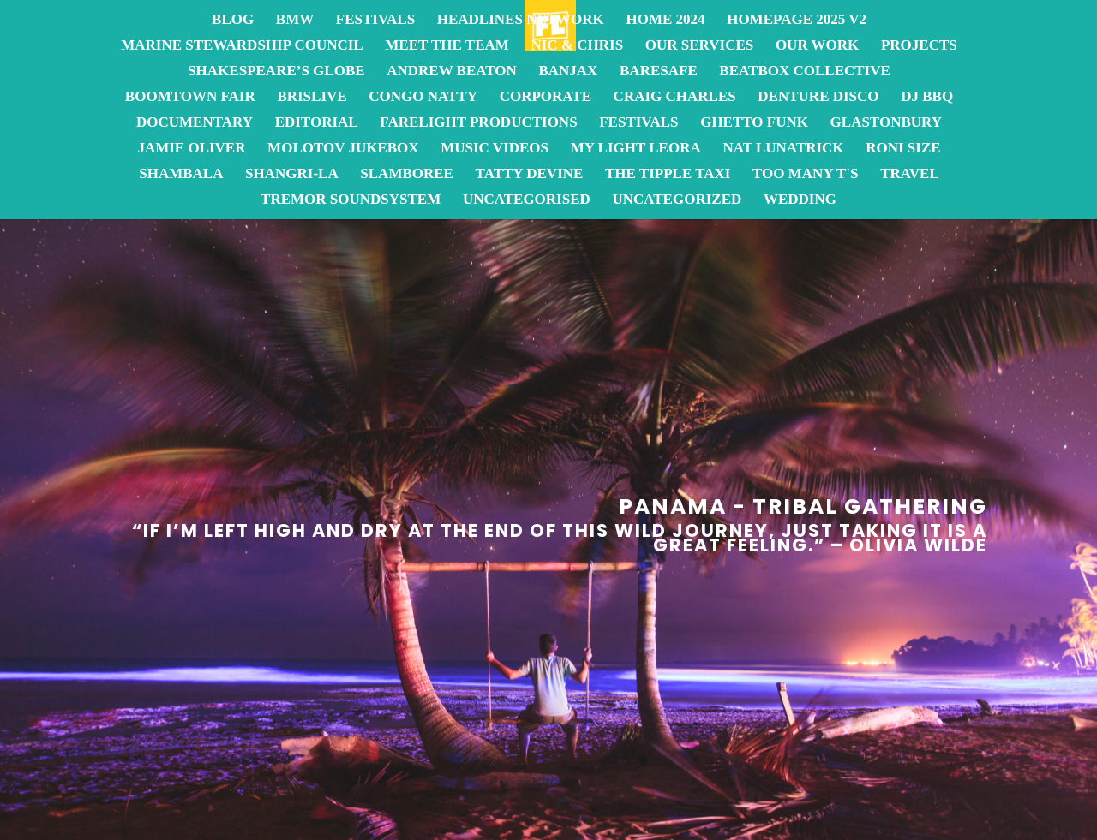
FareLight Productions (478, 123)
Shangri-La (292, 175)
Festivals (375, 20)
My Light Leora (636, 149)
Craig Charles (675, 97)
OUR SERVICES (699, 46)
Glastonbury (886, 123)
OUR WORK (817, 46)
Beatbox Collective (804, 72)
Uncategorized (676, 200)
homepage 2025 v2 (796, 20)
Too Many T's (805, 175)
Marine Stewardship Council (242, 46)
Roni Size (903, 149)
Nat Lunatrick (782, 149)
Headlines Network (520, 20)
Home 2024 (665, 20)
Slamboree (406, 175)
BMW (295, 20)
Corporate (545, 97)
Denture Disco (818, 97)
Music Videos (494, 149)
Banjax (567, 72)
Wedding (800, 200)
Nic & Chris (577, 46)
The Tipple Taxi (667, 175)
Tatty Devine (530, 175)
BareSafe (659, 72)
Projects (919, 46)
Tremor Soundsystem (351, 200)
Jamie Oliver (191, 149)
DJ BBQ (927, 97)
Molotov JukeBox (342, 149)
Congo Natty (423, 97)
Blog (233, 20)
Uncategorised (526, 200)
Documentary (194, 123)
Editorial (316, 123)
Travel (909, 175)
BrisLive (311, 97)
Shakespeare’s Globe (276, 72)
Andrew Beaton (452, 72)
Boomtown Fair (190, 97)
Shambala (181, 175)
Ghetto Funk (754, 123)
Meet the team (447, 46)
